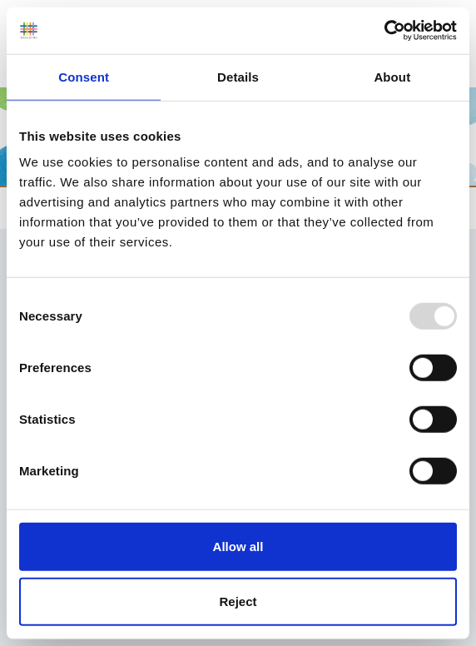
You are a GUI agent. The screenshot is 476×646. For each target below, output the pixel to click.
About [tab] (392, 76)
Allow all (238, 546)
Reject (237, 601)
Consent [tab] (83, 76)
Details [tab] (238, 76)
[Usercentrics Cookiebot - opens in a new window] (384, 31)
